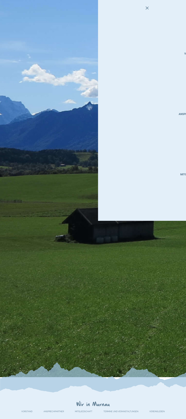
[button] (183, 188)
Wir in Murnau (93, 404)
